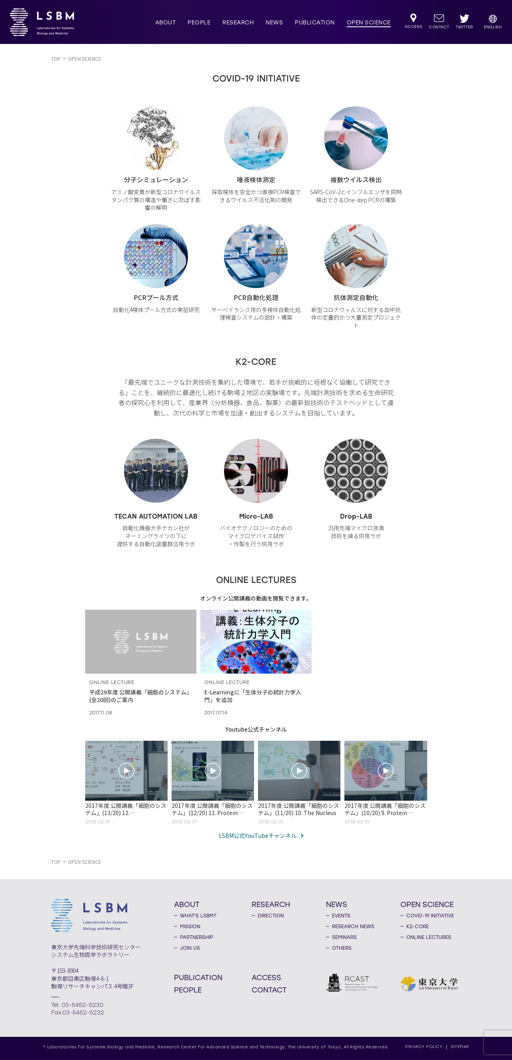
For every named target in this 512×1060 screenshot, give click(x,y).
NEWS (274, 22)
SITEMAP (460, 1046)
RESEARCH (238, 22)
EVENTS (341, 916)
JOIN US (190, 948)
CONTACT (269, 990)
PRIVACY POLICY (423, 1046)
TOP (56, 59)
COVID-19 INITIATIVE (430, 916)
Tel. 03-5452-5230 (77, 1005)
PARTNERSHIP (196, 937)
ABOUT (165, 22)
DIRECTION (271, 916)
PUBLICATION (315, 22)
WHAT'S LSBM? (198, 916)
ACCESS (266, 977)
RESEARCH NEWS (353, 926)
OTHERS (342, 948)
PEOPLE (199, 22)
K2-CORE (417, 926)
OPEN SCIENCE (369, 22)
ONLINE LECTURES (428, 937)
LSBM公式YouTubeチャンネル (257, 836)
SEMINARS (344, 937)
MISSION (190, 926)
